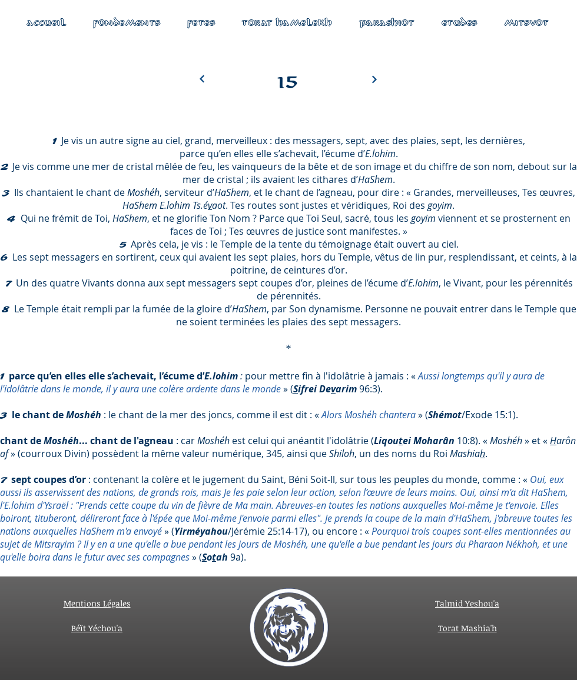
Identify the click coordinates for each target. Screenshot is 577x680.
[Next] (202, 79)
